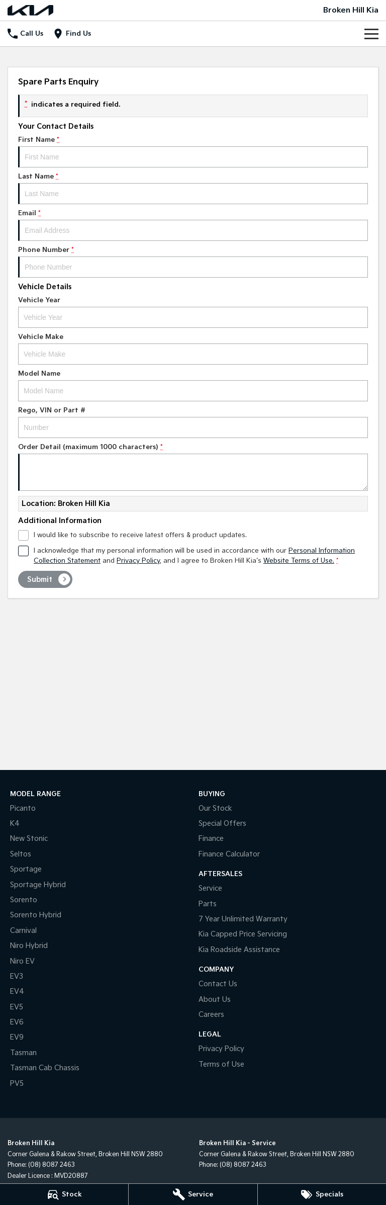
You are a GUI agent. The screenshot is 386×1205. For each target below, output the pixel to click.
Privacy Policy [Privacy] (138, 561)
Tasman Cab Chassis (44, 1068)
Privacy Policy (221, 1049)
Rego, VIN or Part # (193, 422)
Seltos (20, 854)
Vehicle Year (193, 312)
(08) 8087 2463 (51, 1165)
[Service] (193, 1194)
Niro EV (22, 961)
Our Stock (215, 808)
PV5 (17, 1083)
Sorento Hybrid (35, 915)
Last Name (193, 188)
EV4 (17, 991)
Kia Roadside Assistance (239, 949)
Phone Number (193, 262)
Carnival (23, 930)
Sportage (26, 869)
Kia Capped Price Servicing (243, 934)
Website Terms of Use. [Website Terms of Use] (298, 561)
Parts (208, 904)
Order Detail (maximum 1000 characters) (193, 467)
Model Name (193, 385)
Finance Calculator (229, 854)
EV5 (16, 1007)
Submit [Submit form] (39, 579)
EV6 (17, 1022)
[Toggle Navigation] (371, 33)
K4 (15, 823)
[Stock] (64, 1194)
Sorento (23, 900)
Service (210, 888)
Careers (211, 1014)
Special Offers (222, 823)
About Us (215, 999)
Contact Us (218, 984)
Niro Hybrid (29, 945)
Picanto (23, 808)
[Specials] (322, 1194)
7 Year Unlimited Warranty (243, 919)
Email (193, 225)
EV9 (17, 1037)
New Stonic (29, 838)
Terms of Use (221, 1064)
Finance (211, 838)
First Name (193, 151)
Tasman (23, 1053)
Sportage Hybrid (38, 885)
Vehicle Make (193, 349)
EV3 (16, 976)
